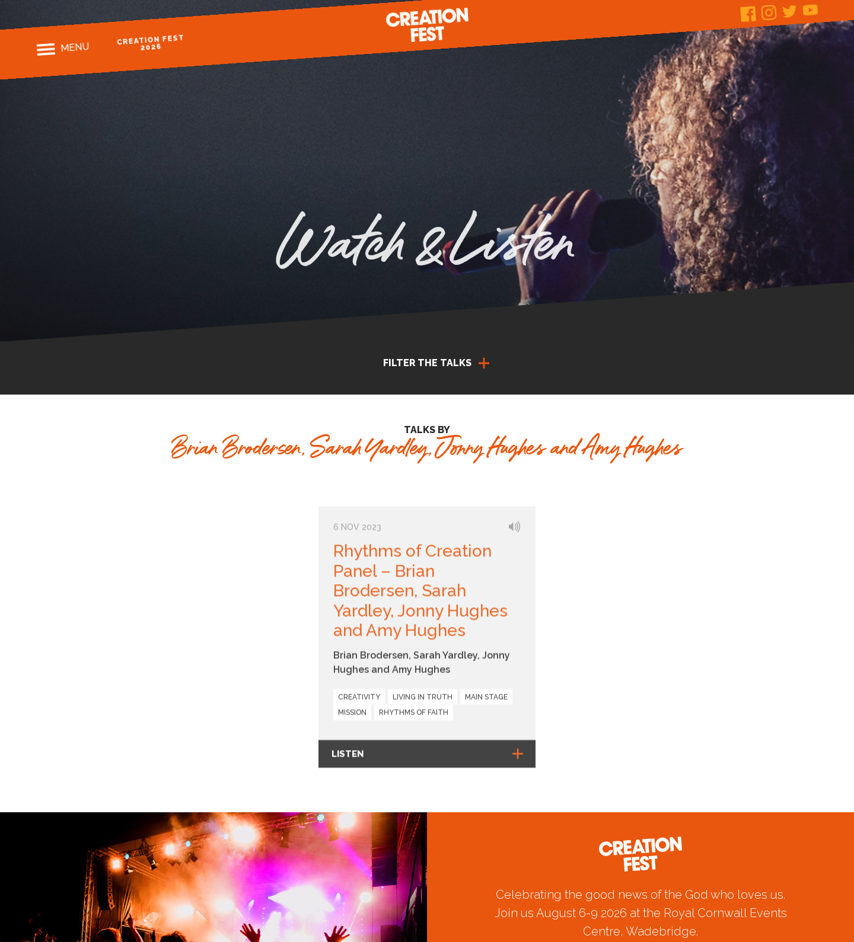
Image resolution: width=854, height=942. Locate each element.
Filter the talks (427, 363)
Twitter (790, 11)
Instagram (769, 13)
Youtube (810, 10)
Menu (75, 47)
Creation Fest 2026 (151, 43)
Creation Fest (427, 25)
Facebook (748, 14)
